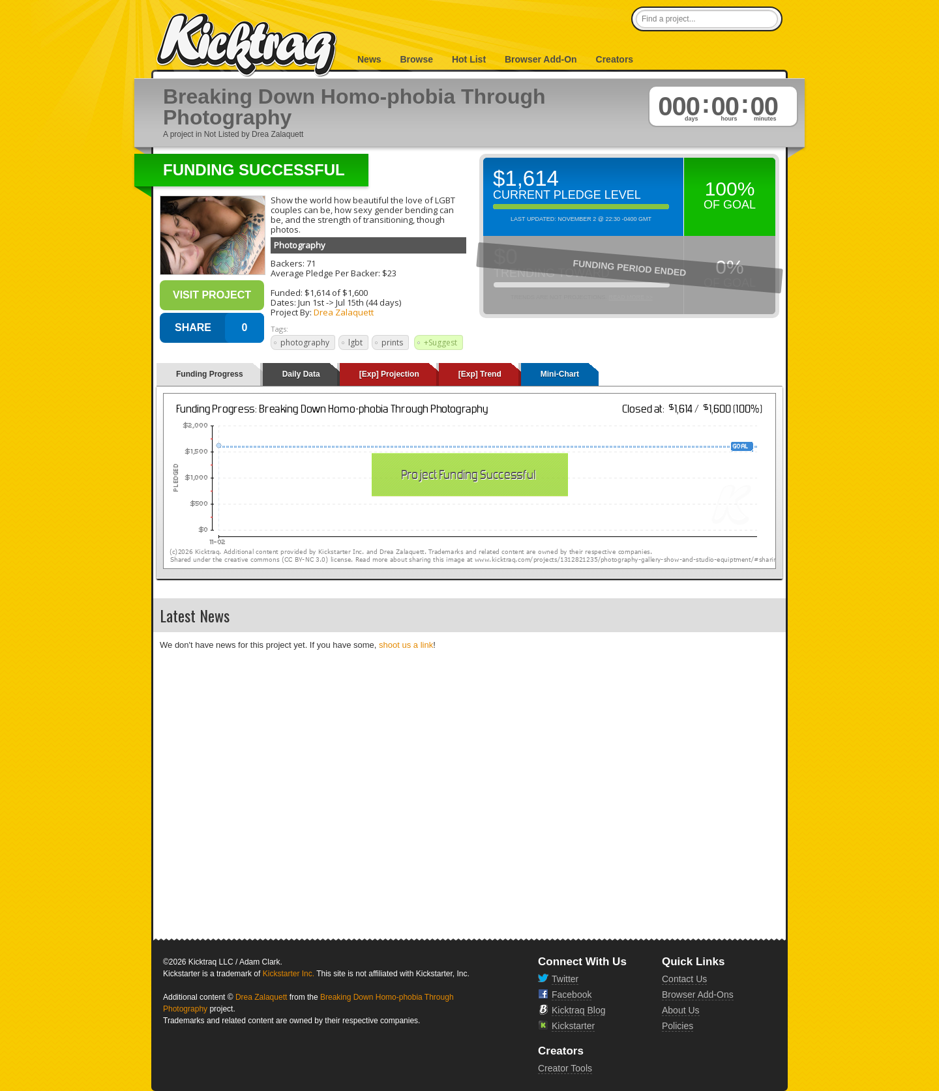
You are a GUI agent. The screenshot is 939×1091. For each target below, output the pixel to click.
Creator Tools (565, 1068)
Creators (615, 59)
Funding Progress (209, 374)
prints (392, 342)
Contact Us (684, 979)
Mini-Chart (560, 374)
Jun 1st (311, 302)
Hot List (469, 59)
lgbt (355, 342)
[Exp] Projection (389, 374)
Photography (299, 245)
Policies (677, 1026)
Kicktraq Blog (578, 1010)
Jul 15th (350, 302)
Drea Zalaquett (344, 312)
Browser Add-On (541, 59)
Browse (416, 59)
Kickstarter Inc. (288, 973)
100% (730, 188)
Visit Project (212, 294)
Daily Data (301, 374)
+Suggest (440, 342)
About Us (681, 1010)
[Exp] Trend (479, 374)
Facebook (571, 994)
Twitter (565, 979)
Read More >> (630, 297)
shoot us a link (406, 645)
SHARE (193, 327)
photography (304, 342)
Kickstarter (573, 1026)
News (369, 59)
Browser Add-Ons (698, 994)
